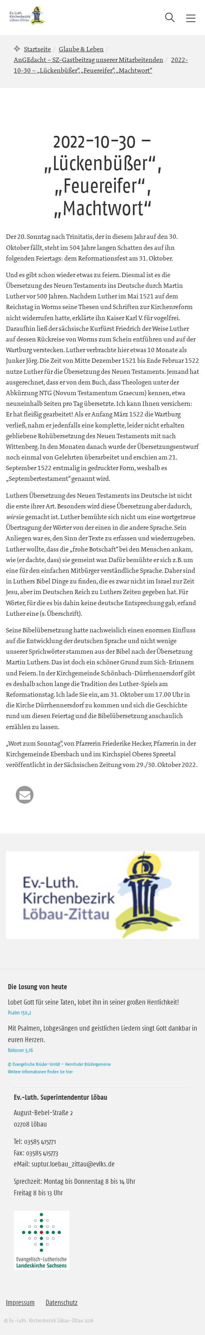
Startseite (37, 49)
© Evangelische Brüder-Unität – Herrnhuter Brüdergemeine (59, 1064)
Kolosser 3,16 (20, 1050)
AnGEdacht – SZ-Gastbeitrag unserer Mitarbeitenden (88, 59)
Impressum (20, 1302)
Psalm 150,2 (19, 1012)
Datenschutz (62, 1302)
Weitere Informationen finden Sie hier (40, 1071)
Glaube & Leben (81, 49)
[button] (25, 795)
